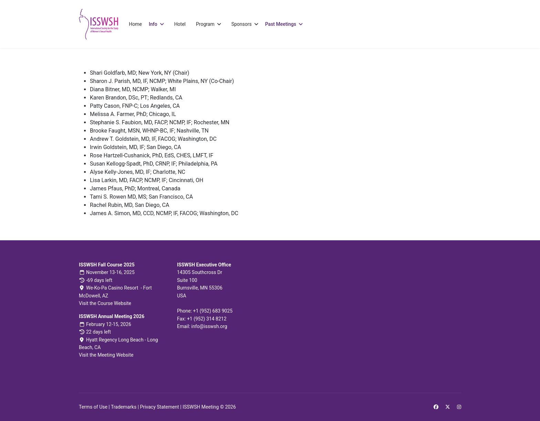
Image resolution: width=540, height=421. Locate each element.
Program (205, 24)
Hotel (180, 24)
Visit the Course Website (105, 303)
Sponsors (241, 24)
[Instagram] (459, 407)
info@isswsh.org (209, 326)
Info (153, 24)
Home (135, 24)
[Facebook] (436, 407)
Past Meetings (280, 24)
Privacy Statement (159, 407)
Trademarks (123, 407)
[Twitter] (447, 407)
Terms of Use (93, 407)
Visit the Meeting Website (106, 355)
